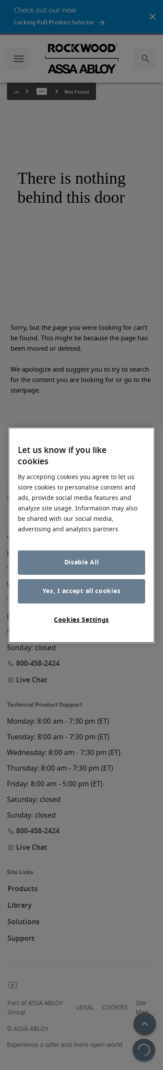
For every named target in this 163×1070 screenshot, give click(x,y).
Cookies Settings (81, 619)
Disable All (81, 562)
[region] (81, 535)
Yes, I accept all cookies (82, 591)
